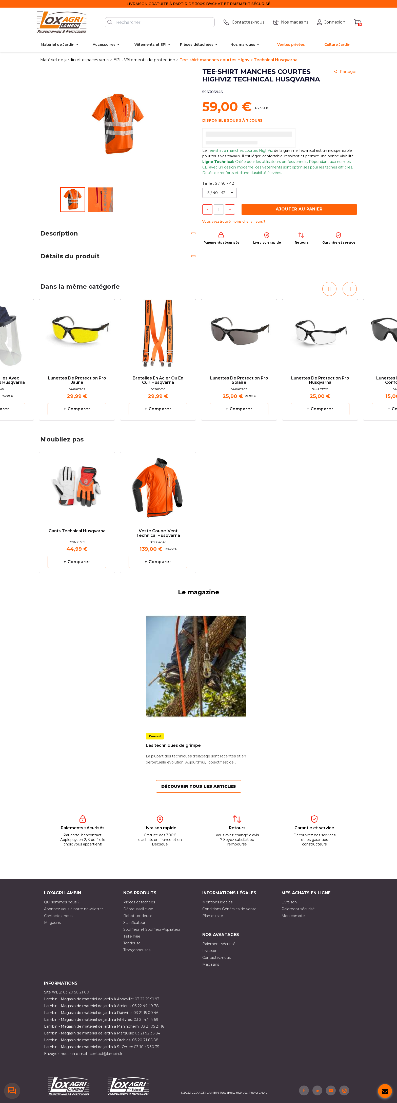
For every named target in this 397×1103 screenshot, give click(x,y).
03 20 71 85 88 (145, 1040)
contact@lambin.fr (106, 1053)
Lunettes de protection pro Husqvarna (320, 380)
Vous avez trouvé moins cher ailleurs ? (233, 221)
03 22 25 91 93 (147, 999)
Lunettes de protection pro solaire (239, 380)
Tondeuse (132, 943)
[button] (329, 289)
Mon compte (293, 916)
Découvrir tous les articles (198, 786)
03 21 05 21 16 (152, 1026)
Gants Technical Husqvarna (77, 531)
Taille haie (131, 936)
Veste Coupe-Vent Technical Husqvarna (158, 533)
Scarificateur (134, 922)
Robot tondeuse (137, 916)
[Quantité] (219, 209)
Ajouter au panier (299, 209)
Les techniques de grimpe (173, 745)
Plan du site (212, 916)
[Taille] (219, 193)
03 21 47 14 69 (146, 1019)
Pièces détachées (139, 902)
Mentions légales (217, 902)
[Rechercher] (160, 22)
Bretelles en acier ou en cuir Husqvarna (158, 380)
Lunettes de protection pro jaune (77, 380)
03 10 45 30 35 (146, 1047)
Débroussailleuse (138, 909)
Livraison (289, 902)
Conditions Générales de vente (229, 909)
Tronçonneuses (136, 950)
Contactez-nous (58, 916)
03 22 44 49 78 (145, 1006)
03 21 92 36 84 (147, 1033)
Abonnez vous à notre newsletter (73, 909)
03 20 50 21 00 (76, 992)
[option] (76, 359)
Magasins (52, 922)
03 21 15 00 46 (145, 1012)
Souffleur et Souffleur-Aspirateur (152, 929)
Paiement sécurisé (298, 909)
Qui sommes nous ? (62, 902)
